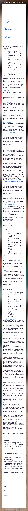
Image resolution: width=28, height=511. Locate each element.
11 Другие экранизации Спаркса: (8, 31)
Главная (5, 486)
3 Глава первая (6, 22)
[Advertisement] (13, 13)
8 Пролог (6, 28)
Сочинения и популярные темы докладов (11, 510)
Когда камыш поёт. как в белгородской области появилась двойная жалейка (14, 181)
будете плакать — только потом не (15, 179)
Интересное (5, 494)
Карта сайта (5, 495)
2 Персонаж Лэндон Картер (8, 21)
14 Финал (6, 35)
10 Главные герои (7, 30)
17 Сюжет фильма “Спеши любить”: (9, 38)
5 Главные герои (7, 24)
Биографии (5, 487)
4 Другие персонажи (7, 23)
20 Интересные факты (7, 42)
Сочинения (5, 490)
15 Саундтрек (6, 36)
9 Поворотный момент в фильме (8, 29)
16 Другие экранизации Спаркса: (8, 37)
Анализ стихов (6, 491)
